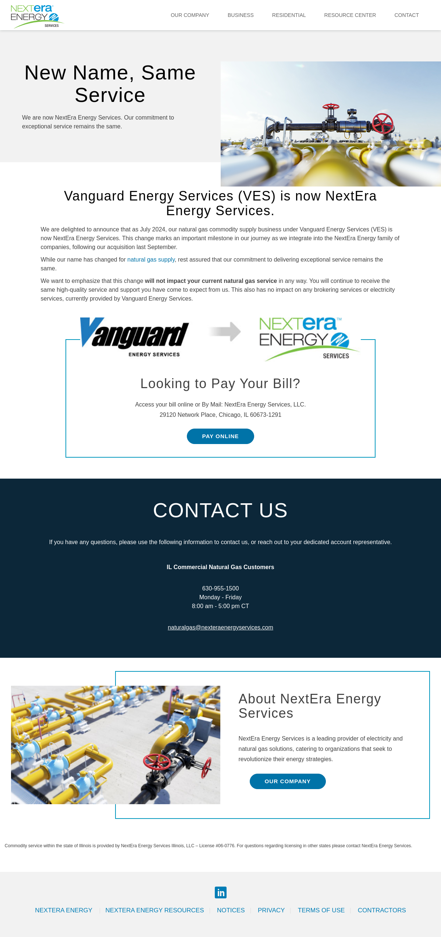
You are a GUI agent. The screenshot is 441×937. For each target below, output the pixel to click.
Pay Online (220, 436)
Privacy (271, 910)
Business (241, 15)
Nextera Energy (64, 910)
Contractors (382, 910)
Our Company (190, 15)
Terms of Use (321, 910)
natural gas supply (151, 259)
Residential (289, 15)
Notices (231, 910)
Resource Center (350, 15)
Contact (406, 15)
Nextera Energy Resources (155, 910)
